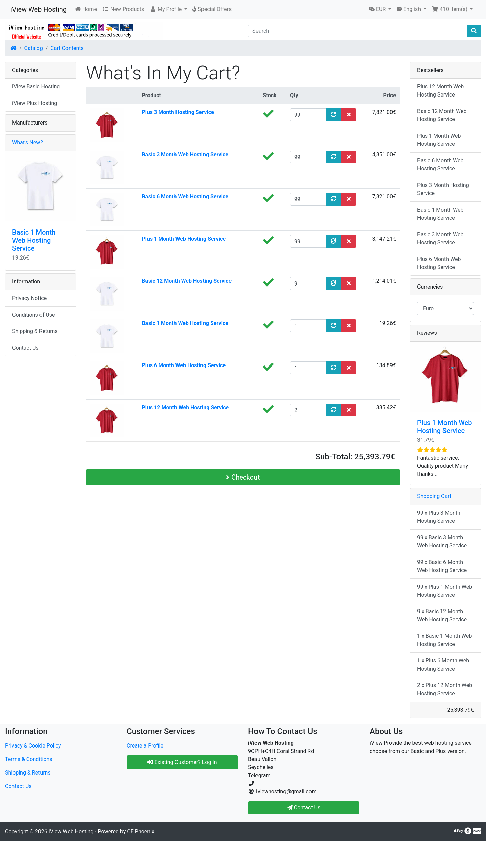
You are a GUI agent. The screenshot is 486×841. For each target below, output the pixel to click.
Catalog (33, 48)
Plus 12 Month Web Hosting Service (185, 407)
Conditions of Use (33, 314)
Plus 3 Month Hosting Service (178, 112)
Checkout (243, 477)
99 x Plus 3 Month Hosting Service (438, 517)
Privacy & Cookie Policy (33, 745)
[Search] (357, 31)
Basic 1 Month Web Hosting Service (185, 323)
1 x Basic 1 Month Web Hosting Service (444, 640)
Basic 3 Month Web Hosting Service (185, 154)
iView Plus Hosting (34, 103)
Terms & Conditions (28, 759)
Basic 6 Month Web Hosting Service (185, 196)
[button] (168, 9)
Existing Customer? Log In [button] (182, 762)
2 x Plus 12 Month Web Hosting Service (444, 689)
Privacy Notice (29, 298)
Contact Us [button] (304, 807)
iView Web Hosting (38, 9)
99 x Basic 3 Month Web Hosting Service (442, 541)
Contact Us (25, 348)
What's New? (27, 142)
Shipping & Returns (35, 331)
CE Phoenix (140, 831)
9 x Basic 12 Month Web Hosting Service (442, 615)
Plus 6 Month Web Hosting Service (184, 365)
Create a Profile (145, 745)
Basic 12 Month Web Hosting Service (187, 281)
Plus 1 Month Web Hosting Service (184, 239)
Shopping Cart (434, 496)
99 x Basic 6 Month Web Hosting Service (442, 566)
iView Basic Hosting (36, 86)
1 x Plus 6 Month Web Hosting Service (443, 664)
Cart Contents (67, 48)
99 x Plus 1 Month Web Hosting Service (444, 591)
